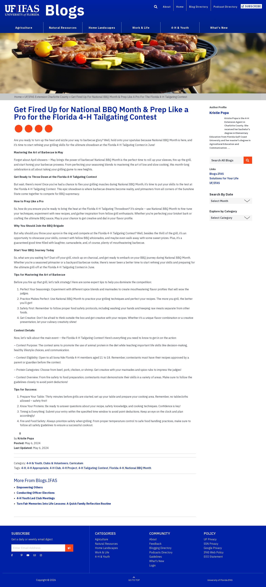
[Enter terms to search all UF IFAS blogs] (227, 160)
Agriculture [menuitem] (23, 27)
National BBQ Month (138, 468)
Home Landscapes (106, 548)
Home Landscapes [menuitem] (102, 27)
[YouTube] (28, 555)
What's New (156, 561)
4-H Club (55, 468)
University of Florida (217, 580)
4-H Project (69, 468)
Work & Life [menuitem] (141, 27)
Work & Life (102, 552)
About (167, 6)
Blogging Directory (160, 548)
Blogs (65, 10)
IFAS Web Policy (214, 552)
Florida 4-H (116, 468)
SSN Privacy (211, 543)
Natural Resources (106, 543)
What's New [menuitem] (219, 27)
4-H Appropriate (38, 468)
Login (152, 565)
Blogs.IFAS (217, 173)
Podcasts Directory (161, 552)
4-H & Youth (34, 463)
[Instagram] (41, 555)
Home (180, 6)
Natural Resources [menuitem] (63, 27)
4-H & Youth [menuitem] (180, 27)
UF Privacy (210, 539)
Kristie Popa (219, 113)
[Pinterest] (22, 555)
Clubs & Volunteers (55, 463)
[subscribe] (69, 548)
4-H (23, 468)
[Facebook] (12, 555)
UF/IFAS (215, 183)
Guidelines (155, 556)
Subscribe (253, 6)
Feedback (155, 543)
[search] (248, 160)
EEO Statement (213, 556)
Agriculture (101, 539)
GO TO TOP (134, 580)
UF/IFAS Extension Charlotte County (46, 97)
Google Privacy (213, 548)
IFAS (230, 580)
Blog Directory (198, 6)
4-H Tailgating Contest (93, 468)
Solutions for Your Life (224, 178)
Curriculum (76, 463)
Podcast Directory (225, 6)
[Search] (155, 7)
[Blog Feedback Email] (34, 555)
